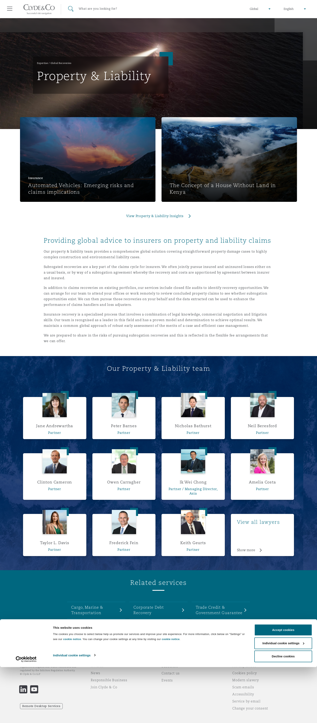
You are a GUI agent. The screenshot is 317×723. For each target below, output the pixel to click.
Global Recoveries (61, 63)
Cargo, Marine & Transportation (87, 610)
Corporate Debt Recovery (148, 610)
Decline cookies (283, 712)
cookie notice (72, 695)
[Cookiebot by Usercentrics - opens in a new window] (26, 715)
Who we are (101, 659)
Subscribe (170, 666)
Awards (97, 666)
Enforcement (146, 624)
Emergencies (177, 659)
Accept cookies (283, 686)
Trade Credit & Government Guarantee (219, 610)
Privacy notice (244, 666)
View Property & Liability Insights (155, 216)
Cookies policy (244, 673)
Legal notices (243, 659)
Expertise (42, 63)
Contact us (171, 673)
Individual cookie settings (72, 711)
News (95, 673)
